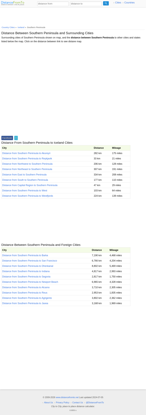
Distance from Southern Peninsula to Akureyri (26, 153)
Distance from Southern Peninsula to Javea (25, 303)
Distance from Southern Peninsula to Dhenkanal (27, 266)
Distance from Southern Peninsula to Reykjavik (27, 158)
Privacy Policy (62, 402)
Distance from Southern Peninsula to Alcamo (26, 287)
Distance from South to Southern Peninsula (25, 180)
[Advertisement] (73, 16)
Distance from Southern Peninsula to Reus (24, 292)
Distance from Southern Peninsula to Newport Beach (30, 282)
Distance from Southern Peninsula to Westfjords (27, 195)
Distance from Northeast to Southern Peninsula (27, 169)
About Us (48, 402)
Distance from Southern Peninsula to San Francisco (29, 260)
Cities (118, 2)
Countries (129, 2)
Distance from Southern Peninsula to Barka (25, 255)
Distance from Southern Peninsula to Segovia (26, 276)
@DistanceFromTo (95, 402)
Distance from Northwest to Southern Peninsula (27, 163)
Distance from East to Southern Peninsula (24, 174)
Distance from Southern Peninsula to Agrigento (27, 298)
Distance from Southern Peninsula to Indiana (26, 271)
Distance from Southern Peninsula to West (24, 190)
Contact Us (77, 402)
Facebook (7, 138)
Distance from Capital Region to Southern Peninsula (29, 185)
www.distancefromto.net (67, 397)
